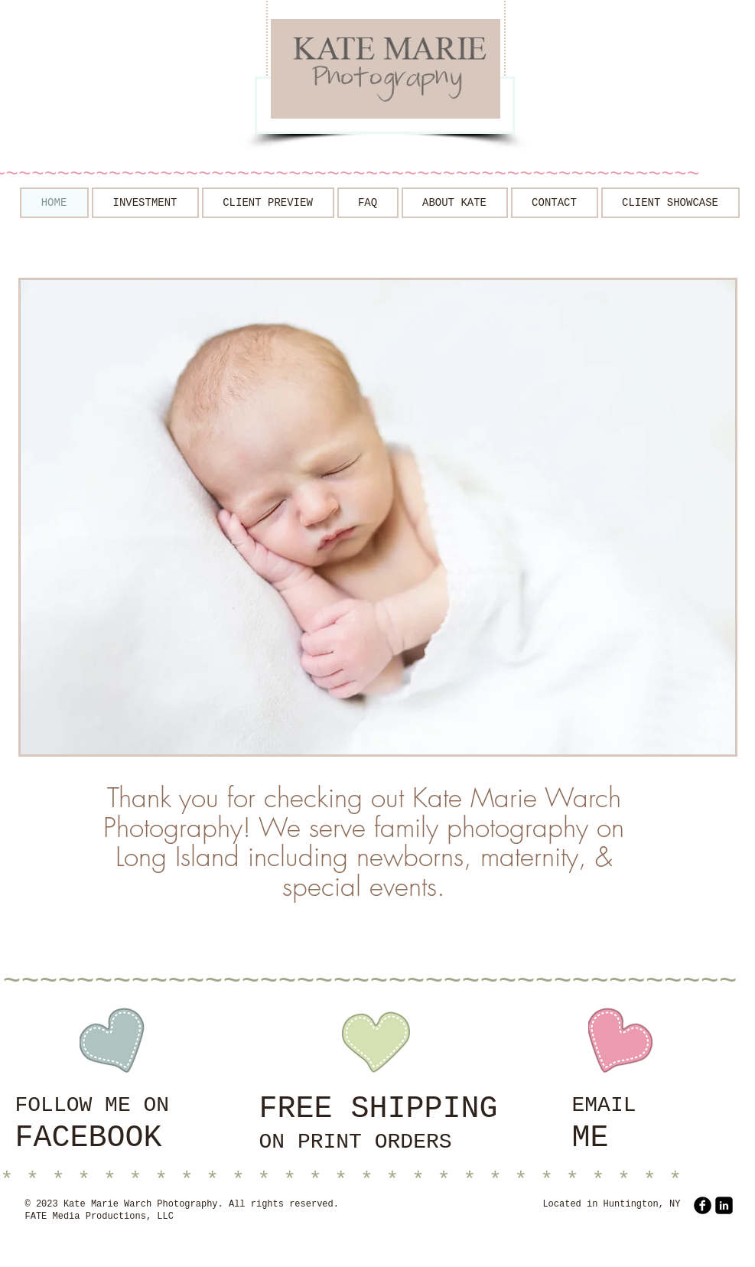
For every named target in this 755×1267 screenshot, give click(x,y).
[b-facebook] (702, 1205)
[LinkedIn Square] (724, 1205)
